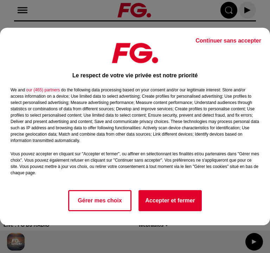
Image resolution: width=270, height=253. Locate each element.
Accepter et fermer (170, 200)
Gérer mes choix (100, 200)
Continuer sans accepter (228, 41)
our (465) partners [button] (43, 89)
